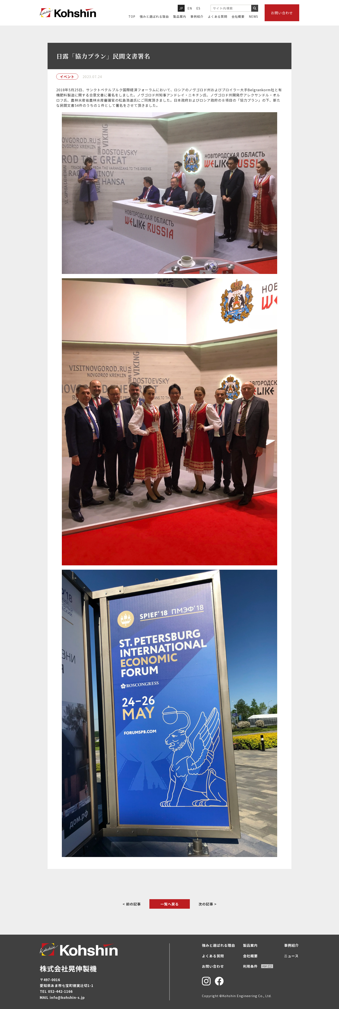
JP (181, 8)
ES (198, 8)
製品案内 (179, 16)
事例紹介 (196, 16)
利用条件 (258, 966)
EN (189, 8)
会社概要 (238, 16)
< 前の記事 (132, 904)
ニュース (291, 956)
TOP (131, 16)
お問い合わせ (282, 12)
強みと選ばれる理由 (154, 16)
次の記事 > (207, 904)
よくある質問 (217, 16)
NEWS (253, 16)
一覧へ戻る (169, 904)
